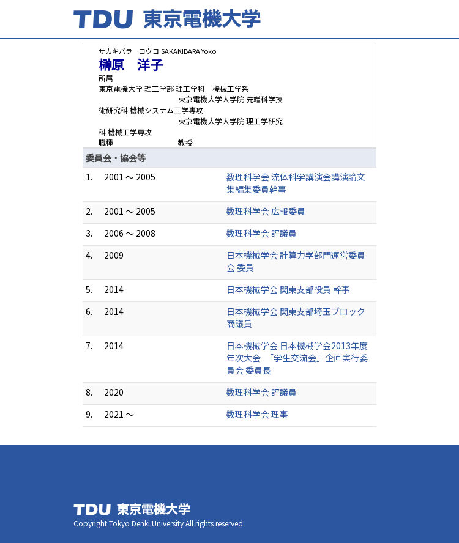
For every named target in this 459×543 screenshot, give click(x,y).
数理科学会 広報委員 (265, 211)
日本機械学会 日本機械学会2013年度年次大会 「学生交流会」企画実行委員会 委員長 (297, 357)
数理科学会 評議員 (261, 233)
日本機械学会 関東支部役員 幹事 (288, 289)
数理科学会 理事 (257, 414)
